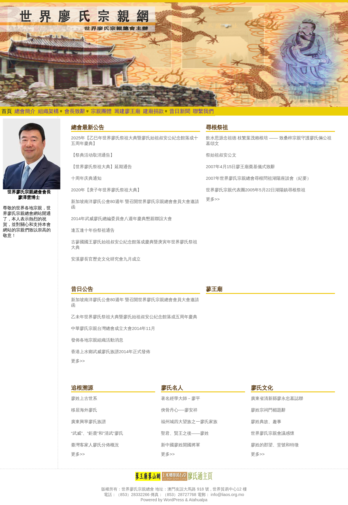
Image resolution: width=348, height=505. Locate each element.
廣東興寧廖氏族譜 (88, 421)
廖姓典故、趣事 (266, 421)
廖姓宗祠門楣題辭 (268, 409)
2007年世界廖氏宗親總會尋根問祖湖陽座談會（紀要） (258, 178)
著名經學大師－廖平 (180, 398)
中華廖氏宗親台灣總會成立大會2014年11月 (113, 328)
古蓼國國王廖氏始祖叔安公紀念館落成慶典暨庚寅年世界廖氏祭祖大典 (134, 244)
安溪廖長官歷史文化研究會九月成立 (106, 258)
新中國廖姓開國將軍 (180, 444)
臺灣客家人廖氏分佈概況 (95, 444)
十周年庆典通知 (86, 178)
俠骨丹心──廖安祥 (179, 409)
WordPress (174, 499)
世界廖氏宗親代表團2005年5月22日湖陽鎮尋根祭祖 (255, 189)
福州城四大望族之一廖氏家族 (189, 421)
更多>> (213, 199)
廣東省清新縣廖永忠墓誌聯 (277, 398)
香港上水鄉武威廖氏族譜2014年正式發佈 (110, 351)
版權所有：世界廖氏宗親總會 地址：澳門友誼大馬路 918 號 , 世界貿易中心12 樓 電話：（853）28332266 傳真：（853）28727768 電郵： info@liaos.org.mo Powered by (173, 494)
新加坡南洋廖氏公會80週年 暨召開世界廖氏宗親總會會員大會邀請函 (135, 204)
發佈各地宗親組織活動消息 (97, 339)
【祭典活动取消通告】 (93, 154)
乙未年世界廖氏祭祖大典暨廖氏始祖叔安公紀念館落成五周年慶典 (134, 316)
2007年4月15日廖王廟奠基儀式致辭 (240, 166)
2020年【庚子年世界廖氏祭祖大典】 (106, 189)
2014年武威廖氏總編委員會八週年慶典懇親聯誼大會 (121, 218)
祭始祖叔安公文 (221, 154)
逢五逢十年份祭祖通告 (93, 230)
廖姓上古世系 (84, 398)
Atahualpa (198, 499)
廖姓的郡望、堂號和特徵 (275, 444)
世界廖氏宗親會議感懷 (272, 433)
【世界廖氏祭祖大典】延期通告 (101, 166)
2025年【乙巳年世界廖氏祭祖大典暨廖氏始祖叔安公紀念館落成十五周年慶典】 (134, 140)
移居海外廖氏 (84, 409)
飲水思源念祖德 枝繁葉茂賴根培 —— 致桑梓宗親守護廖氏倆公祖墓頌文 (268, 140)
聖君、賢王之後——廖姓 (185, 433)
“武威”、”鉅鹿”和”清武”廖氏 (97, 433)
